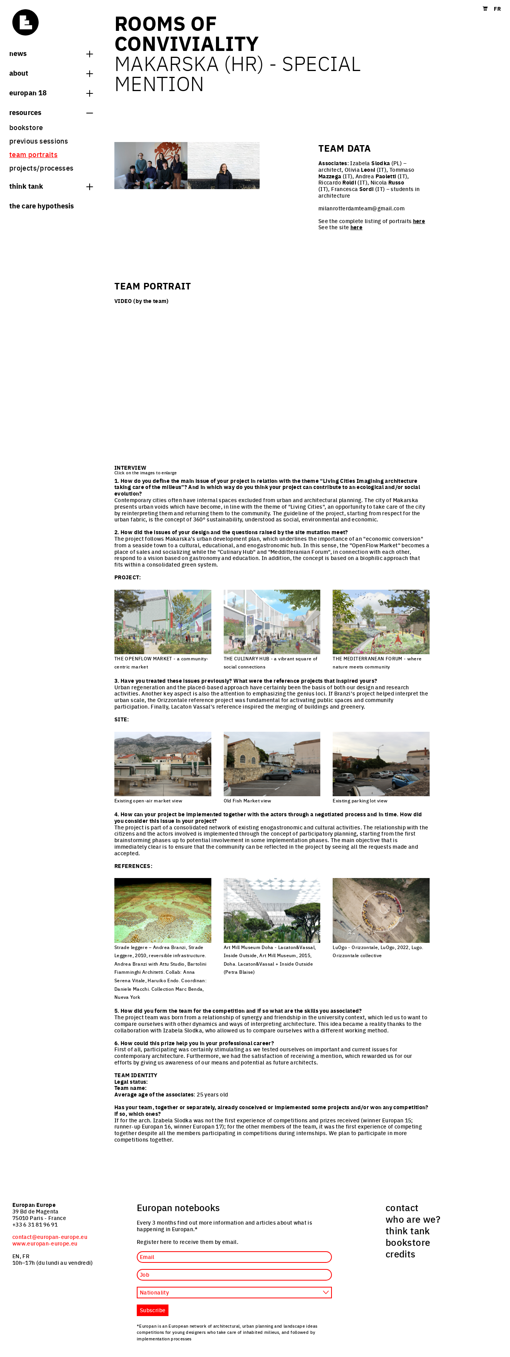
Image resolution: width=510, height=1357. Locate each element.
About (51, 73)
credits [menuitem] (401, 1253)
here (419, 221)
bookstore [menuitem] (26, 127)
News (51, 53)
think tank (51, 186)
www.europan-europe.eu (45, 1243)
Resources (51, 112)
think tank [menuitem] (408, 1230)
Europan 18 (51, 92)
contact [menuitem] (402, 1207)
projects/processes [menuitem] (41, 168)
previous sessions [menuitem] (38, 141)
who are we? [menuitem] (413, 1218)
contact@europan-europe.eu (49, 1236)
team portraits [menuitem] (33, 154)
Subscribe (152, 1310)
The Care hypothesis (41, 205)
